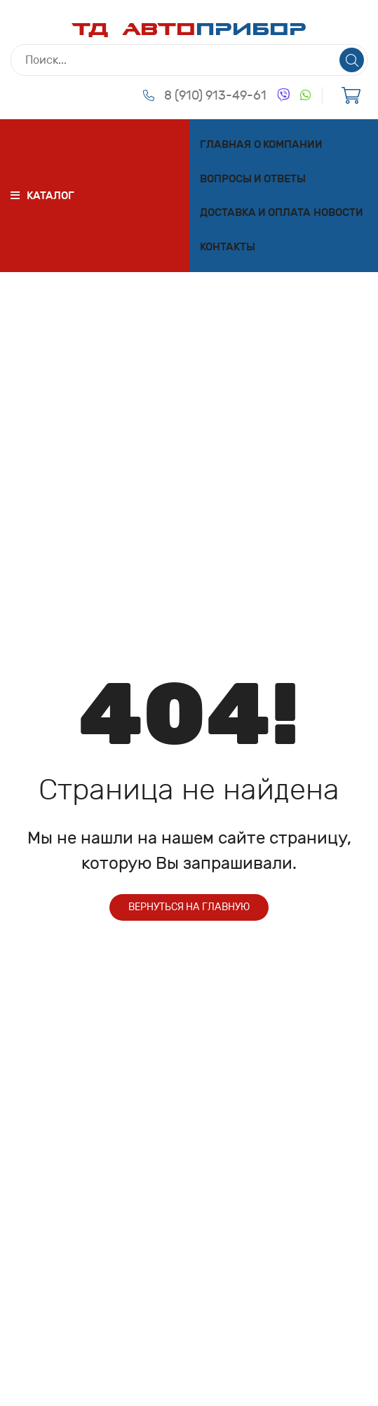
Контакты (227, 247)
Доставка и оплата (255, 212)
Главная (225, 144)
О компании (288, 144)
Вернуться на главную (189, 907)
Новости (338, 212)
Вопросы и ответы (253, 179)
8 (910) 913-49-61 (215, 95)
